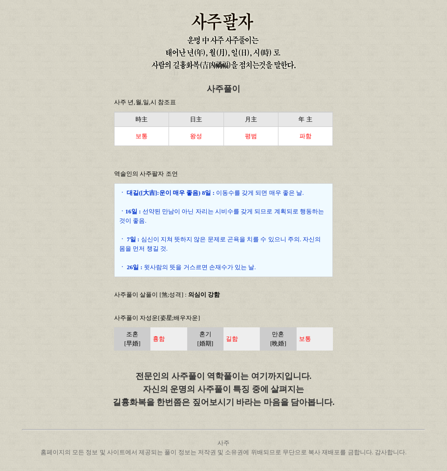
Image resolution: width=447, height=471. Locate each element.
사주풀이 (223, 88)
